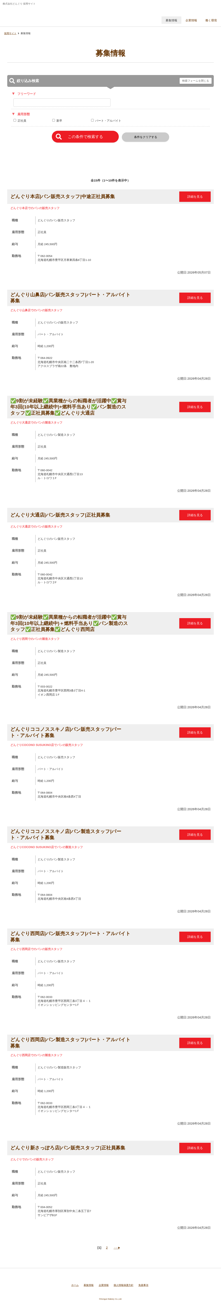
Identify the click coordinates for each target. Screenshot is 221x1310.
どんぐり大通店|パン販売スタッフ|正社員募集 (60, 515)
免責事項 (143, 1285)
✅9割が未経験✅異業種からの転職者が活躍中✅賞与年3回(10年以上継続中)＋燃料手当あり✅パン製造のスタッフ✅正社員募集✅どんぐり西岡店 (69, 623)
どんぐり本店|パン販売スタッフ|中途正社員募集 (62, 196)
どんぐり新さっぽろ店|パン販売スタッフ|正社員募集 (67, 1147)
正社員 (22, 120)
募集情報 (89, 1285)
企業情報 (104, 1285)
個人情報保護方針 (123, 1285)
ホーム (75, 1285)
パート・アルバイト (108, 120)
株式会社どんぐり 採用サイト (32, 15)
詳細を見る (195, 196)
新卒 (59, 120)
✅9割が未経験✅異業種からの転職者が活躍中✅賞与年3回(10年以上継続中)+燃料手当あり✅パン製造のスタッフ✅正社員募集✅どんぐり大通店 (68, 407)
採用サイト (10, 33)
